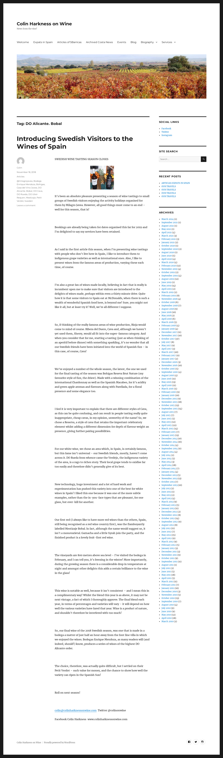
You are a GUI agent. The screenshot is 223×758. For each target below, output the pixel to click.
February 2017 (169, 355)
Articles (20, 176)
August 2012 (168, 525)
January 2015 (168, 435)
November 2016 (169, 365)
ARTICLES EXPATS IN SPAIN (176, 183)
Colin (19, 167)
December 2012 (169, 511)
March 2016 (168, 388)
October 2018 (168, 302)
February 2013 (169, 505)
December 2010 (169, 591)
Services (167, 42)
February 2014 (169, 468)
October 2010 (168, 598)
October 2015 (168, 405)
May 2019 (166, 285)
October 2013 (168, 481)
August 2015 (168, 412)
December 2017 (169, 332)
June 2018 (166, 312)
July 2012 (166, 528)
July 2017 (166, 342)
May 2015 (166, 422)
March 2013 (167, 501)
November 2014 (169, 442)
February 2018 (169, 325)
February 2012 (169, 545)
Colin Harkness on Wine (44, 23)
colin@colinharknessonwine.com (76, 710)
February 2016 (169, 392)
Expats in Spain (43, 42)
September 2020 (170, 249)
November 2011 (169, 555)
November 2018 (169, 299)
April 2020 (167, 259)
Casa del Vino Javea (27, 187)
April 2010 (167, 618)
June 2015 (166, 418)
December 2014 (169, 438)
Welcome (23, 42)
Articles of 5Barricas (69, 42)
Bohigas (40, 184)
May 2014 (166, 462)
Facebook (166, 128)
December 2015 (169, 398)
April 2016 (167, 385)
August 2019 (168, 279)
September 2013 (169, 485)
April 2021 (167, 232)
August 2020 (168, 252)
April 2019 (167, 289)
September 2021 (170, 222)
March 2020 (168, 262)
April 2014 (167, 465)
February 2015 (169, 432)
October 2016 (168, 368)
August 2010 (168, 604)
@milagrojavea (25, 181)
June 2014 (166, 458)
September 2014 (170, 448)
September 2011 (169, 561)
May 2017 (166, 345)
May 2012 (166, 535)
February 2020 (169, 265)
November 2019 (169, 269)
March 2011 (167, 581)
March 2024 (168, 219)
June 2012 (166, 531)
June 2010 (166, 611)
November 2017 (169, 335)
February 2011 (168, 585)
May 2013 (166, 495)
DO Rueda (22, 194)
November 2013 (169, 478)
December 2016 (169, 362)
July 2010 (166, 608)
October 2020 (168, 245)
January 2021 (168, 242)
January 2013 (168, 508)
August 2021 (168, 225)
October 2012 (168, 518)
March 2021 (167, 235)
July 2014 (166, 455)
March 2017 (167, 352)
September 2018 (170, 305)
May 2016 (166, 382)
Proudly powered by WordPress (59, 742)
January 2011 (168, 588)
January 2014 (168, 472)
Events (121, 42)
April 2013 (166, 498)
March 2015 (167, 428)
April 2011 (166, 578)
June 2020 (167, 255)
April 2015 (167, 425)
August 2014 (168, 452)
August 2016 (168, 375)
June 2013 (166, 491)
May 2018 (166, 315)
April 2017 (167, 348)
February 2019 (169, 295)
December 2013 (169, 475)
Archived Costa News (99, 42)
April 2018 (167, 319)
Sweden (28, 201)
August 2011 (168, 565)
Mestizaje (31, 197)
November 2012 (169, 515)
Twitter (165, 132)
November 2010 (169, 595)
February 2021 (169, 239)
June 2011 (166, 571)
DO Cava (37, 191)
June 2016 (166, 378)
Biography (147, 42)
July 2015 (166, 415)
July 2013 (166, 488)
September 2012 (170, 521)
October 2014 (168, 445)
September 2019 (170, 275)
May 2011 (166, 575)
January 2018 (168, 329)
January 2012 (168, 548)
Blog (133, 42)
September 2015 (170, 408)
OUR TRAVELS (169, 186)
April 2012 (167, 538)
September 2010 (170, 601)
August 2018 (168, 309)
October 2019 (168, 272)
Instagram (167, 135)
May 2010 (166, 614)
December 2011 (169, 551)
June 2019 (166, 282)
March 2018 (167, 322)
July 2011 (166, 568)
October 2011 (168, 558)
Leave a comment (26, 205)
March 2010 (167, 621)
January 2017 (168, 358)
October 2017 (168, 339)
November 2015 (169, 402)
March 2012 (167, 541)
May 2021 (166, 229)
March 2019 (168, 292)
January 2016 (168, 395)
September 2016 (170, 372)
